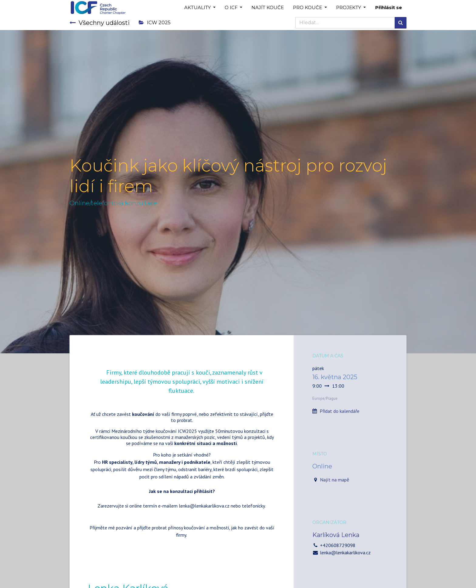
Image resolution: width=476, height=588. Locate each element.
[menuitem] (267, 8)
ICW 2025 (155, 22)
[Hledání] (400, 23)
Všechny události (100, 22)
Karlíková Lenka (335, 535)
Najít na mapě (334, 480)
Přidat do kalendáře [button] (339, 411)
